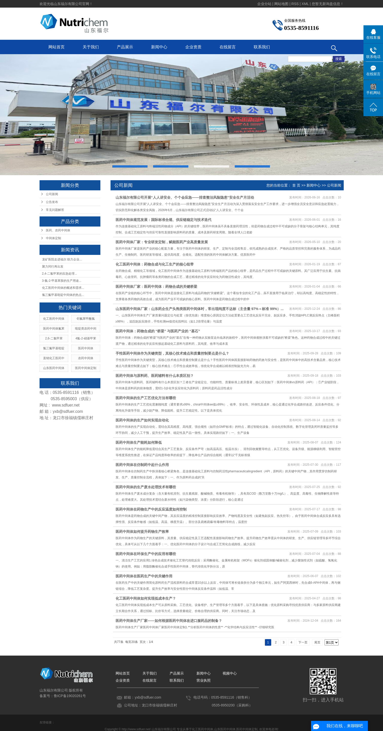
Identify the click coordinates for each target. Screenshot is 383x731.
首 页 (296, 185)
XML (305, 4)
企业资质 (193, 47)
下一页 (302, 642)
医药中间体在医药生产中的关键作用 (144, 576)
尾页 (317, 642)
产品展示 (125, 47)
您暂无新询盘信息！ (328, 4)
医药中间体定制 (85, 368)
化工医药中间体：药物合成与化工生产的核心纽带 (155, 264)
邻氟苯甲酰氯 (86, 318)
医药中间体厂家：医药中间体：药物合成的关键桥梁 (156, 287)
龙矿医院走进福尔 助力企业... (62, 259)
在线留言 (228, 47)
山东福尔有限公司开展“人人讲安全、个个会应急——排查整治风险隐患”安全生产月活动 (185, 197)
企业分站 (264, 4)
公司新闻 (52, 194)
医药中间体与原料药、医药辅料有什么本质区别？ (155, 376)
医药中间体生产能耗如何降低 (139, 442)
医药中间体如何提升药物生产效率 (142, 532)
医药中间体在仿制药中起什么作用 (142, 465)
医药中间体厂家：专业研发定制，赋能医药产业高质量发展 (162, 242)
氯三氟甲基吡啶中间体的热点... (63, 295)
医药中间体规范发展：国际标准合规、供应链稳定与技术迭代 (163, 220)
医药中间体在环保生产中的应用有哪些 (146, 554)
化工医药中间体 (53, 318)
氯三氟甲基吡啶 (53, 348)
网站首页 (56, 47)
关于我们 (91, 47)
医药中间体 (85, 348)
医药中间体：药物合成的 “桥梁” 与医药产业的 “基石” (158, 331)
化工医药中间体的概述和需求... (63, 288)
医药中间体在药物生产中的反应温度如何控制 (151, 509)
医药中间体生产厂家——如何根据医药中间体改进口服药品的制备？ (169, 621)
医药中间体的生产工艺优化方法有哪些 (146, 398)
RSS (295, 4)
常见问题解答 (55, 210)
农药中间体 (85, 358)
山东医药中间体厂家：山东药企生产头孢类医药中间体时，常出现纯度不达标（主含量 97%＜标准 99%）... (200, 309)
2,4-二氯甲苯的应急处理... (59, 273)
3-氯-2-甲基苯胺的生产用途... (61, 280)
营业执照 (203, 680)
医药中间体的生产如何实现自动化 (142, 420)
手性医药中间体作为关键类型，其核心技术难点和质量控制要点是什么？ (172, 353)
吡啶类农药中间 (85, 328)
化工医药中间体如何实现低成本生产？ (146, 598)
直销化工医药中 (53, 358)
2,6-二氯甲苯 (54, 338)
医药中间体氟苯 (53, 328)
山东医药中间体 (53, 368)
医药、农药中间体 (58, 230)
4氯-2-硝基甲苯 (86, 338)
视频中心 (230, 673)
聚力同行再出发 (52, 266)
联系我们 (262, 47)
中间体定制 (53, 238)
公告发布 (52, 202)
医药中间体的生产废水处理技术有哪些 (146, 487)
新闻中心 (159, 47)
